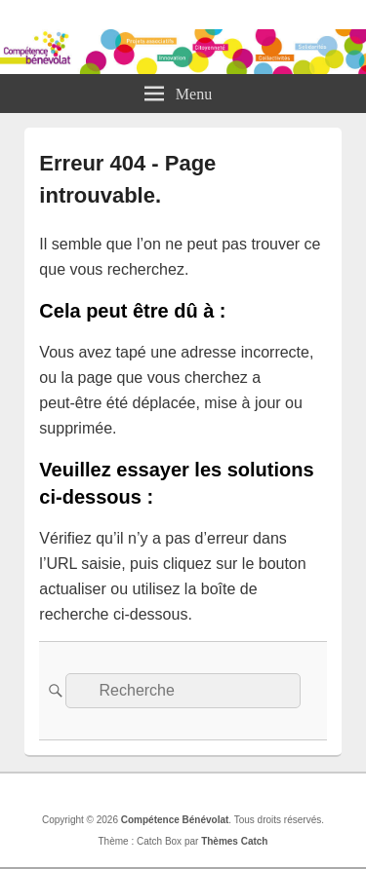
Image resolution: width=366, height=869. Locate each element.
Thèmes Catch (234, 841)
